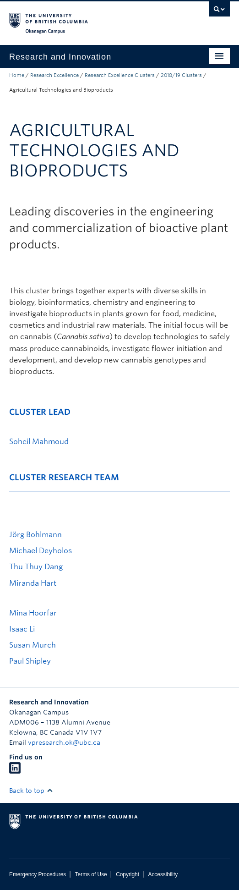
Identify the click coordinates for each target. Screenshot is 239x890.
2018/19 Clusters (181, 75)
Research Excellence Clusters (120, 75)
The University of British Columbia (86, 18)
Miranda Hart (32, 583)
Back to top (31, 790)
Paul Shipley (30, 661)
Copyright (127, 874)
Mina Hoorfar (33, 613)
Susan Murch (32, 645)
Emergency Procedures (37, 874)
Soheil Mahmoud (39, 441)
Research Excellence (54, 75)
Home (16, 75)
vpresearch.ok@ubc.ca (64, 742)
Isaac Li (22, 629)
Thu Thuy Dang (36, 566)
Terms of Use (91, 874)
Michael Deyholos (40, 550)
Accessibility (163, 874)
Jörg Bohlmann (35, 534)
